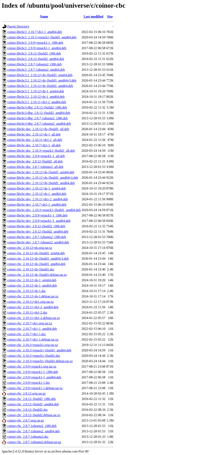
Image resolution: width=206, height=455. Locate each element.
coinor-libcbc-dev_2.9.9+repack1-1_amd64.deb (39, 221)
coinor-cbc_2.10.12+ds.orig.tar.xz (29, 248)
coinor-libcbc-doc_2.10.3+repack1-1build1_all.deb (41, 150)
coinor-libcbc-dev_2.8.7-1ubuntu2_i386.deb (36, 237)
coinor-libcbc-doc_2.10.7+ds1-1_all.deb (34, 145)
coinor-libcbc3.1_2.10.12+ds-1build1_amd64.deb (40, 86)
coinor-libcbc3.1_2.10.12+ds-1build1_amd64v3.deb (41, 80)
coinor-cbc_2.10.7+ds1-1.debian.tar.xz (32, 339)
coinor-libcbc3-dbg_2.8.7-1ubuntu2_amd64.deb (39, 123)
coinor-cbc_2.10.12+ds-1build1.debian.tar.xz (37, 274)
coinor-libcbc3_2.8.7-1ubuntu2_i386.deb (34, 64)
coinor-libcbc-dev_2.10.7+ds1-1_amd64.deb (36, 204)
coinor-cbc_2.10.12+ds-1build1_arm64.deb (36, 253)
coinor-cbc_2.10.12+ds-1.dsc (26, 291)
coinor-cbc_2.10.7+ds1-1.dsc (26, 334)
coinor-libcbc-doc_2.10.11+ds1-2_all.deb (34, 140)
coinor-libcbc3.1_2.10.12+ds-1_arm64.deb (35, 91)
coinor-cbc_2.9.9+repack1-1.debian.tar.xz (35, 388)
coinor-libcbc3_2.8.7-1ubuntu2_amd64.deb (36, 69)
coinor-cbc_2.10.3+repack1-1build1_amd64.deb (39, 350)
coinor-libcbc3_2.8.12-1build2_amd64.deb (35, 59)
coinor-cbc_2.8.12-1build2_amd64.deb (33, 404)
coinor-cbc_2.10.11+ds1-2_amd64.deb (33, 307)
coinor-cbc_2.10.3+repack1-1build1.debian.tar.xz (40, 361)
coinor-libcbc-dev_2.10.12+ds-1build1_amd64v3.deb (42, 177)
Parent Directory (18, 26)
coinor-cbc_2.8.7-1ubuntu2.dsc (28, 436)
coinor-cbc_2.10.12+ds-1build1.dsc (30, 269)
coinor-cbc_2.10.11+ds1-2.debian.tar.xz (33, 318)
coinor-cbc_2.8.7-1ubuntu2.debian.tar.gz (34, 442)
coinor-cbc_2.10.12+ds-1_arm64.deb (31, 280)
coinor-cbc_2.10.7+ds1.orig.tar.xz (29, 323)
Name (44, 16)
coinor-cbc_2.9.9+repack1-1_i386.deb (32, 372)
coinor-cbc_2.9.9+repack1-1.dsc (28, 382)
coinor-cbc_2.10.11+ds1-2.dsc (27, 312)
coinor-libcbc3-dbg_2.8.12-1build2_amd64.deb (38, 113)
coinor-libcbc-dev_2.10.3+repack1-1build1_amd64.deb (44, 210)
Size (110, 16)
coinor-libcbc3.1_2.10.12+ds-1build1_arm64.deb (39, 75)
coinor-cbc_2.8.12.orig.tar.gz (26, 393)
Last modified (93, 16)
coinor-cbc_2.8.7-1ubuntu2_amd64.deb (33, 431)
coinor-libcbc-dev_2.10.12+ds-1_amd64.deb (36, 194)
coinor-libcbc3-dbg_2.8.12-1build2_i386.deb (37, 107)
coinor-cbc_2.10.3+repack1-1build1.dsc (33, 355)
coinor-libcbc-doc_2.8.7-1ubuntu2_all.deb (35, 167)
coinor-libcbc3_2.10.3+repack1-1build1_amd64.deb (42, 37)
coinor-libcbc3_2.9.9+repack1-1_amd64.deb (36, 48)
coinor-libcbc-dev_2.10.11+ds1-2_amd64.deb (37, 199)
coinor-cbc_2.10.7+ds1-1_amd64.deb (32, 328)
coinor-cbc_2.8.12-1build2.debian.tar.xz (33, 415)
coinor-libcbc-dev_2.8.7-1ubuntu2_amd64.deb (38, 242)
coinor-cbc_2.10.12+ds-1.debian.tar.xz (32, 296)
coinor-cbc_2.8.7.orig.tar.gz (25, 420)
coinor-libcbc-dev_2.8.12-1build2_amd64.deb (37, 231)
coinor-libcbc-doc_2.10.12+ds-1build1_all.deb (38, 129)
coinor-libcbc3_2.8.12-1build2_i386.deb (34, 53)
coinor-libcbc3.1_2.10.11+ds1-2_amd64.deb (36, 102)
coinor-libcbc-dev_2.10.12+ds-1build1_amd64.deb (41, 183)
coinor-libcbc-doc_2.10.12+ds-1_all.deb (34, 134)
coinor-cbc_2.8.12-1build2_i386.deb (31, 399)
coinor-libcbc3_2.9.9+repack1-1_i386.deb (35, 42)
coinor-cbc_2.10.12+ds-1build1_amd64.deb (36, 264)
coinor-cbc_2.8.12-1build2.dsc (27, 409)
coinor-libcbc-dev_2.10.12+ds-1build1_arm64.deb (40, 172)
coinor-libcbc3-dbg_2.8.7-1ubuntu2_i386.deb (37, 118)
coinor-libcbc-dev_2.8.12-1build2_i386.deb (36, 226)
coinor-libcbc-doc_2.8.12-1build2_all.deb (35, 161)
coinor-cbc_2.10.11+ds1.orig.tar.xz (30, 301)
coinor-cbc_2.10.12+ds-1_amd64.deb (32, 285)
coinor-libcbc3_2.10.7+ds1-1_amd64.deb (34, 32)
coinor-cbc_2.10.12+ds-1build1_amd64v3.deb (38, 258)
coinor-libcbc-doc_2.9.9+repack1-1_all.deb (36, 156)
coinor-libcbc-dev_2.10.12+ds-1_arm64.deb (36, 188)
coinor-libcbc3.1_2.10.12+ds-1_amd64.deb (36, 96)
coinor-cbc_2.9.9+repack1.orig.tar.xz (31, 366)
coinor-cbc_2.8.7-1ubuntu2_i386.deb (31, 426)
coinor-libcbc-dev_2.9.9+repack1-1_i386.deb (37, 215)
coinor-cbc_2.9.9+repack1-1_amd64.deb (34, 377)
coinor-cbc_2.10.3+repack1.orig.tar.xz (32, 345)
